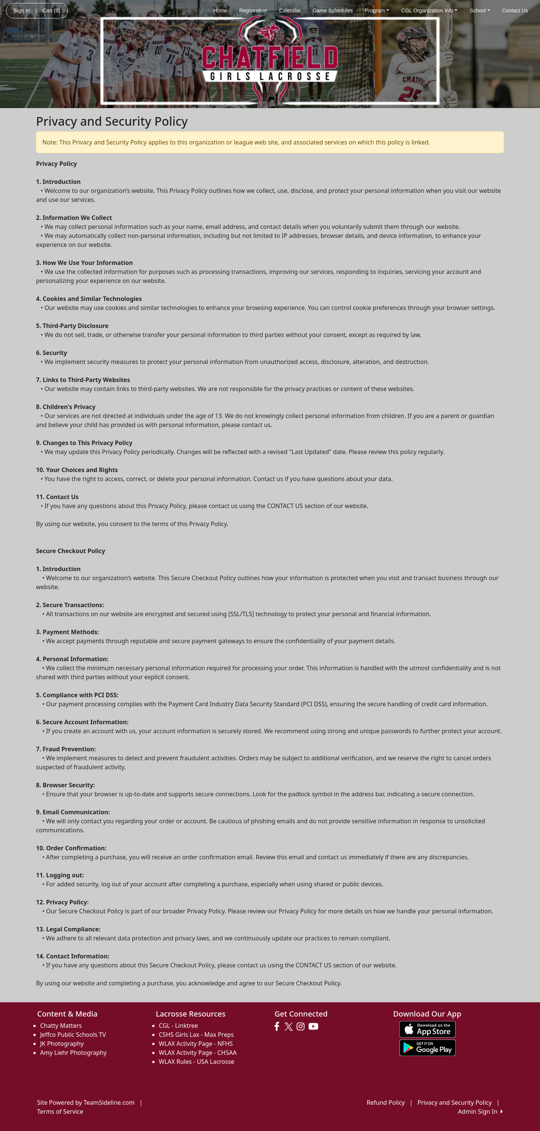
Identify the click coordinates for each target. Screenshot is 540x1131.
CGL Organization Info (429, 11)
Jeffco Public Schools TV (73, 1034)
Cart (51, 11)
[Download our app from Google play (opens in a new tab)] (427, 1047)
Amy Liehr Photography (73, 1052)
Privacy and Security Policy (454, 1102)
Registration (253, 11)
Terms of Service (60, 1111)
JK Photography (62, 1043)
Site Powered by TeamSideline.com (86, 1102)
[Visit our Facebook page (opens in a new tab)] (278, 1027)
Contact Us (515, 11)
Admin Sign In (480, 1111)
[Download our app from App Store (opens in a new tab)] (427, 1029)
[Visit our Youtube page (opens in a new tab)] (315, 1027)
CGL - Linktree (178, 1025)
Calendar (290, 11)
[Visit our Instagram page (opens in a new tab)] (302, 1027)
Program (377, 11)
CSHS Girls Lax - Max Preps (196, 1034)
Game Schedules (332, 11)
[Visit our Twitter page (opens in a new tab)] (290, 1027)
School (480, 11)
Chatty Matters (61, 1025)
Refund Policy (386, 1102)
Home (220, 11)
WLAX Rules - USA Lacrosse (196, 1061)
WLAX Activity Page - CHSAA (198, 1052)
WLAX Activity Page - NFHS (196, 1043)
